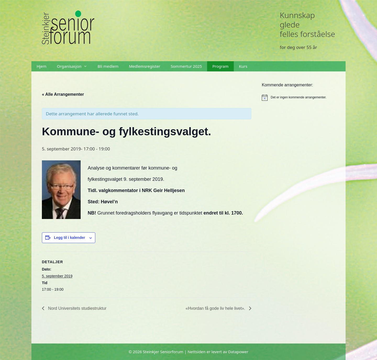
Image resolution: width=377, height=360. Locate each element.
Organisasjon (74, 66)
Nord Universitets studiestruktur (77, 308)
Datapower (238, 351)
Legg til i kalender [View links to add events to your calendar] (69, 237)
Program (220, 66)
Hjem (41, 66)
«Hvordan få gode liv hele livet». (216, 308)
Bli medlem (108, 66)
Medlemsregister (144, 66)
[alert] (298, 97)
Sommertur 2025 (186, 66)
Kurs (243, 66)
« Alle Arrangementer (63, 94)
